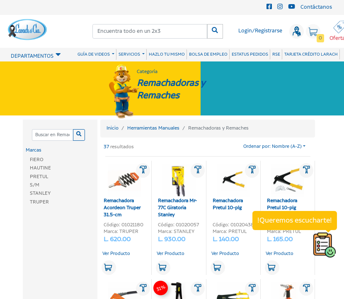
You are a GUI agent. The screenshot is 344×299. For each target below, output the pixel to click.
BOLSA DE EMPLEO (208, 54)
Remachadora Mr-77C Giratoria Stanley (177, 191)
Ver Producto (116, 253)
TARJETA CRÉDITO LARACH (311, 54)
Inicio (113, 128)
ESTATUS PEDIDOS (250, 54)
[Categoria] (52, 135)
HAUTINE (40, 168)
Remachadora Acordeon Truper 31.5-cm (122, 191)
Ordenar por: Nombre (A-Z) (272, 146)
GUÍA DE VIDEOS (94, 54)
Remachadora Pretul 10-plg (231, 187)
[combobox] (150, 31)
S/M (34, 185)
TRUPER (39, 202)
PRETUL (39, 176)
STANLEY (40, 193)
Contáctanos (316, 7)
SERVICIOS (130, 54)
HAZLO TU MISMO (167, 54)
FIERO (37, 159)
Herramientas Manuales (153, 128)
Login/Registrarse (260, 31)
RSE (276, 54)
